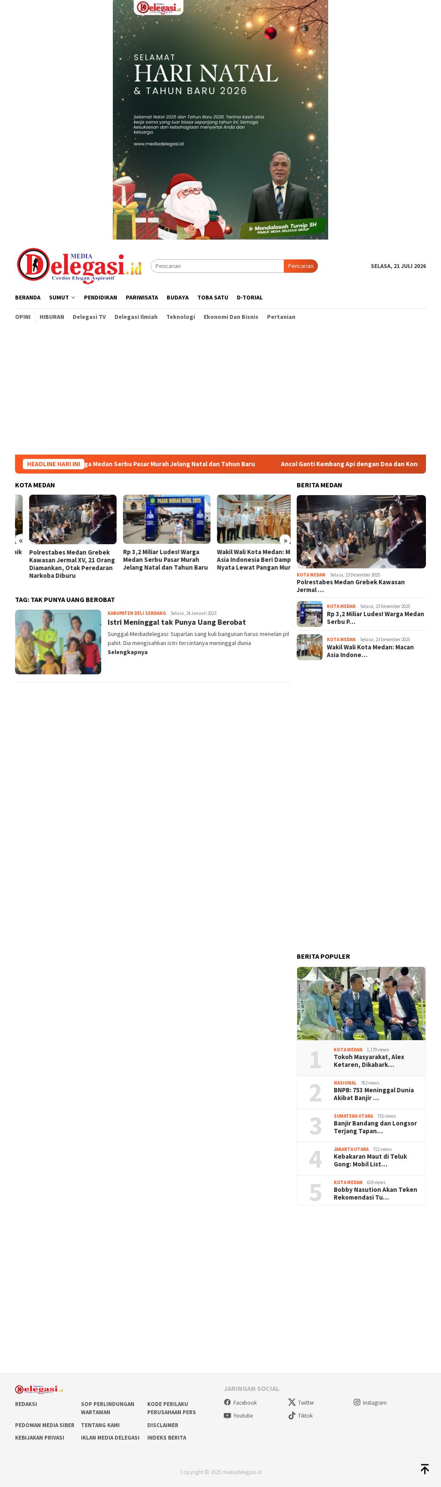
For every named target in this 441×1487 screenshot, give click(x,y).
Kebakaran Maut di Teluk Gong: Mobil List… (370, 1160)
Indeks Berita (166, 1437)
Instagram (370, 1402)
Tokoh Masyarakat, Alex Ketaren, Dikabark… (369, 1061)
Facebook (240, 1402)
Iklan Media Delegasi (110, 1437)
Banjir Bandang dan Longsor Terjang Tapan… (375, 1127)
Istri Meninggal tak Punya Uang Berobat (177, 622)
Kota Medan (311, 575)
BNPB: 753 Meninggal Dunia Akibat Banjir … (374, 1094)
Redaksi (26, 1404)
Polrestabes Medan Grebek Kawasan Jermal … (351, 586)
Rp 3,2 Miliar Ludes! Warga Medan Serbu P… (375, 618)
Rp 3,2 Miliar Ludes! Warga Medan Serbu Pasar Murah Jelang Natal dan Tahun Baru (144, 464)
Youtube (238, 1415)
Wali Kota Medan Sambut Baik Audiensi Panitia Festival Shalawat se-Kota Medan (58, 559)
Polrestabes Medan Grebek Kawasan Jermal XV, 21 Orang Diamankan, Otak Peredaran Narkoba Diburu (152, 564)
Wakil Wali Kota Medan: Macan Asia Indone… (370, 651)
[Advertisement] (220, 390)
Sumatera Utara (353, 1116)
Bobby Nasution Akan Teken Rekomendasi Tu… (375, 1193)
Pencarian (301, 266)
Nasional (345, 1083)
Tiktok (300, 1415)
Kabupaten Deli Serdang (137, 613)
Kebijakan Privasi (39, 1437)
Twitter (301, 1402)
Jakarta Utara (351, 1149)
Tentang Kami (100, 1425)
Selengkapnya (128, 652)
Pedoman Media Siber (45, 1425)
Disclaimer (162, 1425)
